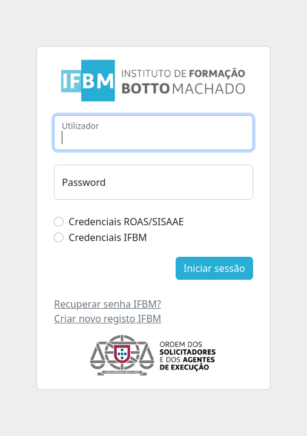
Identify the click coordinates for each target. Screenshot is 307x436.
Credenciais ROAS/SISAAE (125, 221)
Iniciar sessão (214, 268)
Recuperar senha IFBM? (107, 304)
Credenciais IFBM (107, 237)
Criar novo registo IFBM (107, 318)
